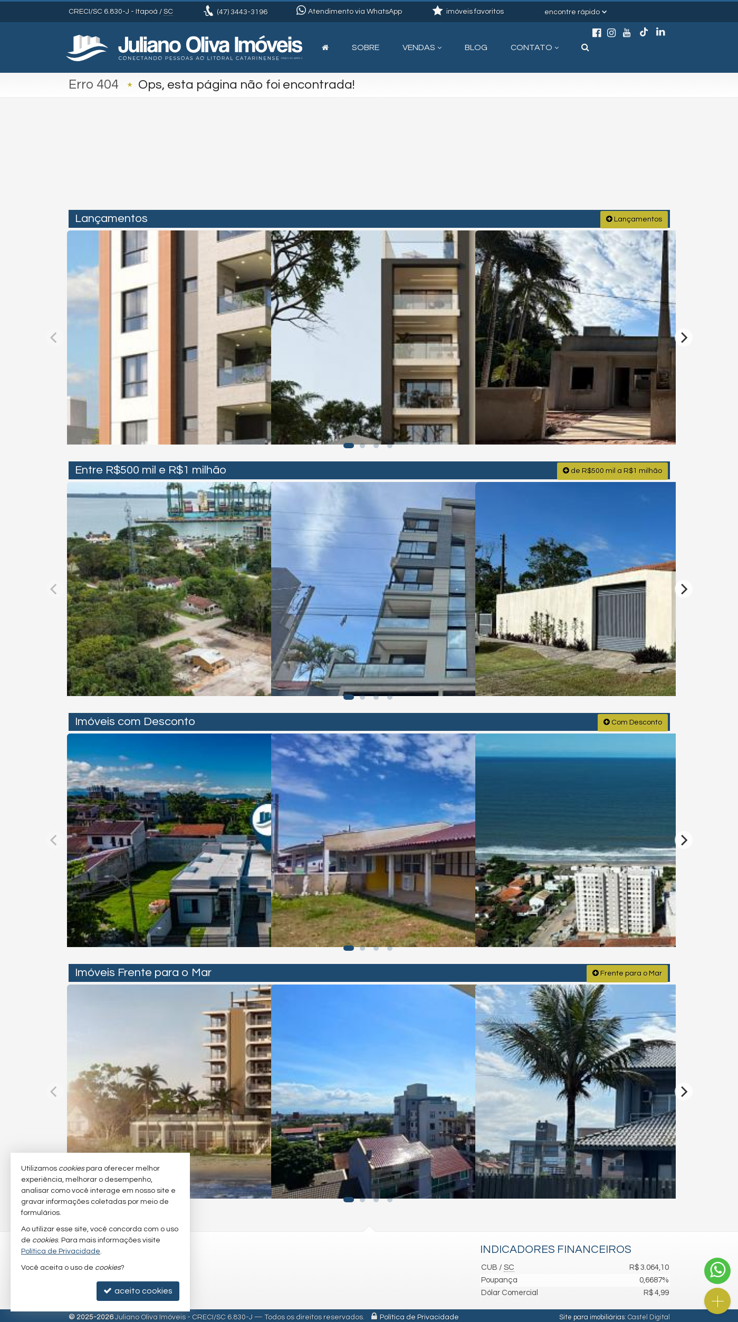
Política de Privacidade (419, 1314)
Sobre (365, 47)
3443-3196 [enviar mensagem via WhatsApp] (242, 12)
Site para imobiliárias (592, 1314)
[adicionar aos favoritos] (250, 425)
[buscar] (546, 164)
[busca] (585, 47)
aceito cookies (137, 1290)
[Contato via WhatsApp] (717, 1271)
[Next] (684, 336)
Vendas (422, 47)
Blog (476, 47)
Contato (535, 47)
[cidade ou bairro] (465, 164)
